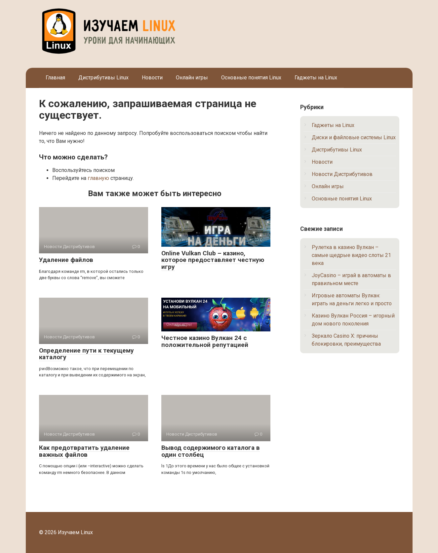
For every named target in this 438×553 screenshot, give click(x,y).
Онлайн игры (192, 77)
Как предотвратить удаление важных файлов (84, 451)
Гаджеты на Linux (316, 77)
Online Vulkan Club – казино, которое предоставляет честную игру (212, 260)
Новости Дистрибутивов (342, 174)
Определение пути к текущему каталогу (86, 354)
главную (98, 178)
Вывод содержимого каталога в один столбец (210, 451)
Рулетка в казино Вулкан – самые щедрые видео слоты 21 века (351, 255)
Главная (55, 77)
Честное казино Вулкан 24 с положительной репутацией (204, 341)
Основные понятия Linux (251, 77)
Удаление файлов (66, 260)
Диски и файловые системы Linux (354, 137)
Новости (152, 77)
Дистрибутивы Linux (103, 77)
